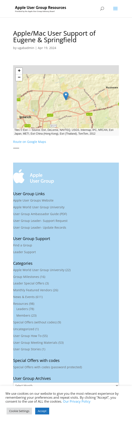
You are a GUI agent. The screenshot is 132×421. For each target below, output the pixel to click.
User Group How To (27, 336)
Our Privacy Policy (76, 401)
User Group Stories (27, 349)
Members (23, 315)
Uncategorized (23, 329)
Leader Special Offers (28, 283)
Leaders (22, 309)
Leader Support (24, 252)
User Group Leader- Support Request (40, 221)
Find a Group (22, 245)
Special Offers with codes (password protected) (47, 367)
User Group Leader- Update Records (39, 227)
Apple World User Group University (38, 207)
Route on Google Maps (29, 142)
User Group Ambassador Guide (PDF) (40, 214)
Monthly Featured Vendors (32, 290)
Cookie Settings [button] (19, 411)
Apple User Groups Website (33, 200)
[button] (65, 96)
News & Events (24, 297)
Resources (20, 304)
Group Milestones (26, 277)
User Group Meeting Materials (35, 342)
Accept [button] (42, 411)
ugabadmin (25, 48)
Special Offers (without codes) (35, 322)
